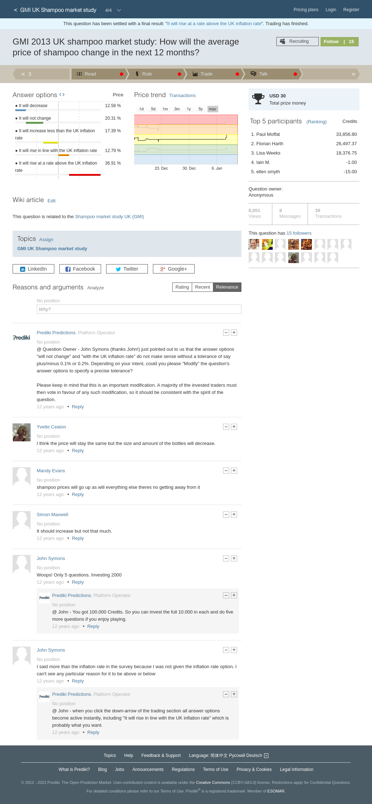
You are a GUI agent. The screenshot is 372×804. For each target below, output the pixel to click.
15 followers (299, 233)
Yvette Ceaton (51, 426)
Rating (182, 287)
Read (89, 74)
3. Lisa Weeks (304, 153)
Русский (237, 755)
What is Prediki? (74, 769)
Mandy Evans (51, 470)
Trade (206, 74)
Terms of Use (215, 769)
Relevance (227, 287)
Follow (331, 41)
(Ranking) (317, 121)
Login (331, 9)
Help (128, 755)
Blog (102, 769)
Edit (51, 200)
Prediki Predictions (56, 332)
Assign (46, 239)
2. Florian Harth (304, 143)
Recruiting (298, 41)
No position (48, 342)
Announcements (148, 769)
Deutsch (254, 755)
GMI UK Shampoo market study (52, 248)
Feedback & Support (161, 755)
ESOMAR (276, 791)
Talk (263, 74)
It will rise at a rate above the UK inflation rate (214, 23)
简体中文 (219, 755)
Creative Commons (213, 782)
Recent (202, 287)
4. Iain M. (304, 162)
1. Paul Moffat (304, 134)
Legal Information (296, 769)
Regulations (183, 769)
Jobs (119, 769)
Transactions (182, 95)
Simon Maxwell (52, 514)
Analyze (95, 287)
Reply (78, 406)
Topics (110, 755)
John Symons (51, 558)
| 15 (349, 41)
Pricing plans (306, 9)
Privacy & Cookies (254, 769)
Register (351, 9)
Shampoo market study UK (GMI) (109, 216)
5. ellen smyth (304, 171)
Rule (146, 74)
